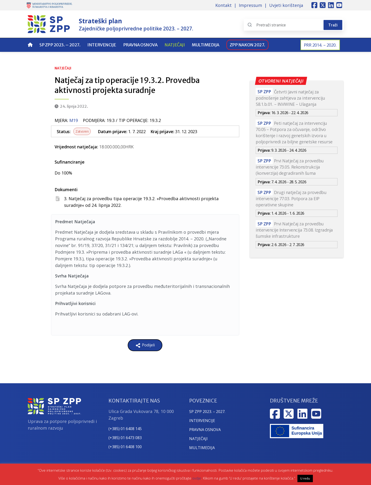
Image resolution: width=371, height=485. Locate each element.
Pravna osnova (140, 45)
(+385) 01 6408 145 (125, 428)
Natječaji (174, 45)
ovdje (196, 478)
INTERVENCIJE (202, 420)
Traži (333, 25)
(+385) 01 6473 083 (125, 437)
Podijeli (145, 345)
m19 (73, 120)
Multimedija (205, 45)
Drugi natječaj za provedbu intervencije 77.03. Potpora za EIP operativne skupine (291, 198)
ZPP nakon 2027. (247, 45)
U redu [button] (305, 478)
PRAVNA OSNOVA (205, 429)
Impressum (250, 5)
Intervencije (101, 45)
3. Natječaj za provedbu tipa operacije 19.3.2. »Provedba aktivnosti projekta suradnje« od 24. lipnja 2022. (141, 202)
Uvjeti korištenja (286, 5)
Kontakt (223, 5)
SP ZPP (264, 92)
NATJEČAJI (198, 438)
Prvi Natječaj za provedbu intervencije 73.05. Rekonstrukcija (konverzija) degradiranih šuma (290, 167)
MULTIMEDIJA (202, 447)
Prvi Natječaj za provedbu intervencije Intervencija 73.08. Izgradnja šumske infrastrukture (294, 230)
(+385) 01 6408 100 (125, 446)
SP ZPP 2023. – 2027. (59, 45)
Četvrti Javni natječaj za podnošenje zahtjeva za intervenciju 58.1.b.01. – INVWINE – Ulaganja (290, 98)
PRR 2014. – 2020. (320, 45)
